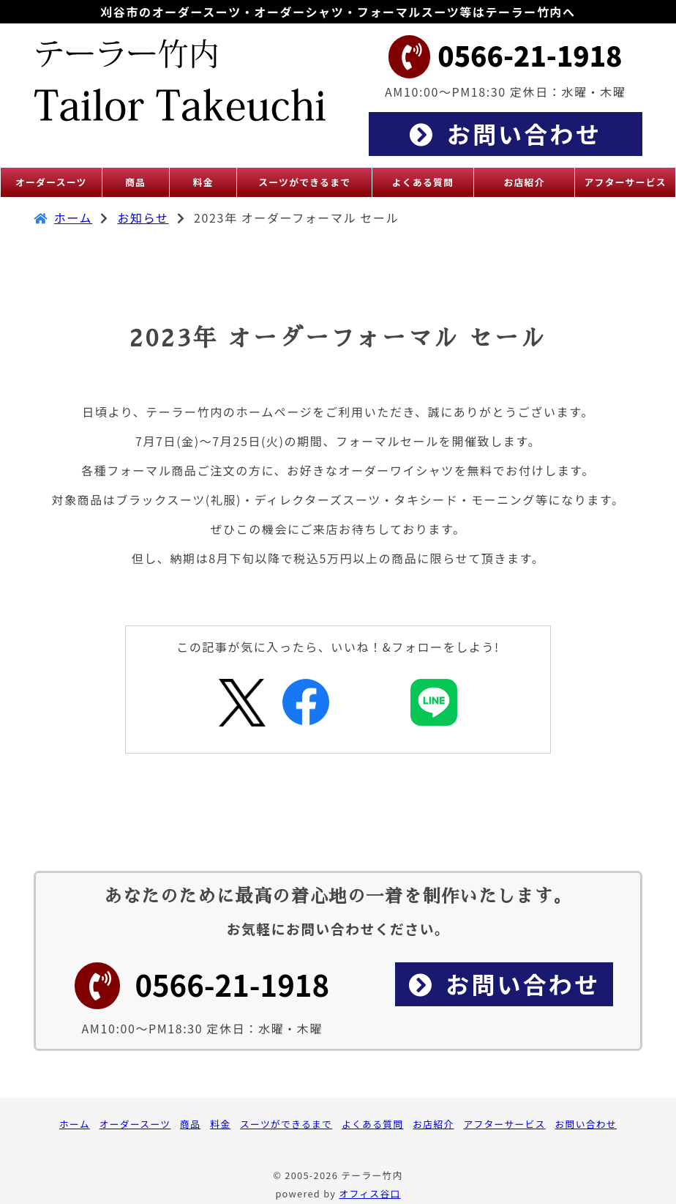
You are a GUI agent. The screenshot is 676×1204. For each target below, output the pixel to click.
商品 (190, 1124)
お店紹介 (433, 1124)
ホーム (73, 217)
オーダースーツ (135, 1124)
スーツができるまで (286, 1124)
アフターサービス (504, 1124)
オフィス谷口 (369, 1193)
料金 (220, 1124)
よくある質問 (372, 1124)
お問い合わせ (586, 1124)
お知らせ (143, 217)
